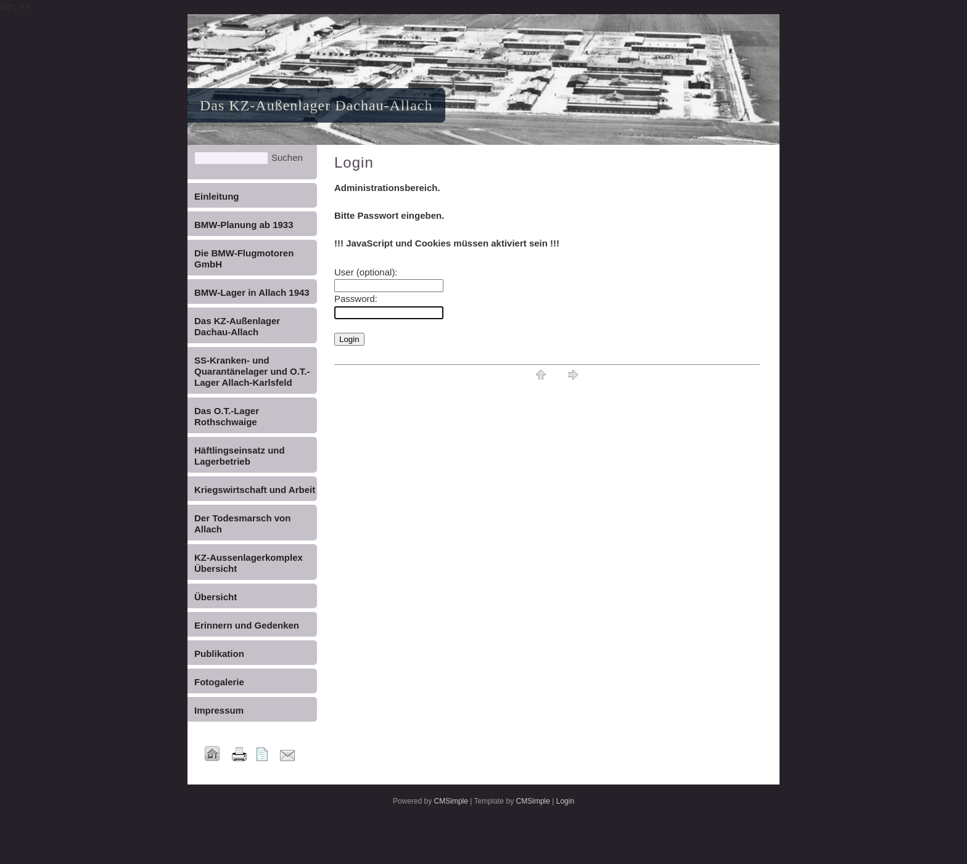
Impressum (219, 710)
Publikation (219, 653)
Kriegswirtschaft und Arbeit (254, 489)
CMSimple (451, 801)
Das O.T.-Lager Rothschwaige (226, 416)
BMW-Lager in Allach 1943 (252, 292)
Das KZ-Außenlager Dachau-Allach (237, 326)
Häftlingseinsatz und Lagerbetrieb (239, 456)
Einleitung (216, 196)
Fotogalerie (219, 682)
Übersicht (215, 597)
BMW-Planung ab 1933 (244, 224)
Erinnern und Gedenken (246, 625)
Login (565, 801)
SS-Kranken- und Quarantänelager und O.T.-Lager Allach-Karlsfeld (252, 371)
